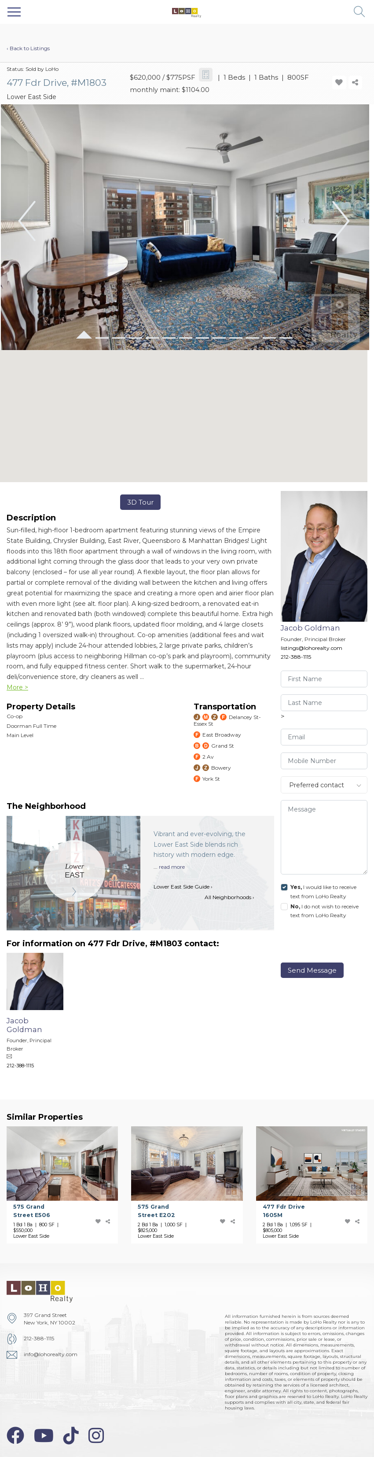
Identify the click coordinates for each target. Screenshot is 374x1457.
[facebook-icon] (15, 1435)
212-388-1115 (296, 656)
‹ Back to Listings (28, 48)
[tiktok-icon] (71, 1435)
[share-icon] (355, 83)
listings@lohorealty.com (311, 648)
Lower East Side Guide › (183, 886)
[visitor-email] (324, 737)
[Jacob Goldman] (42, 1015)
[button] (359, 12)
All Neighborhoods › (229, 897)
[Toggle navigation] (14, 12)
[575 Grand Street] (69, 1184)
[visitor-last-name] (324, 702)
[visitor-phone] (324, 760)
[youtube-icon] (44, 1435)
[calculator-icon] (206, 74)
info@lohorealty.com (50, 1354)
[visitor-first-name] (324, 679)
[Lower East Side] (74, 871)
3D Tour (140, 502)
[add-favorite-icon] (339, 83)
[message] (324, 837)
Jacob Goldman (310, 627)
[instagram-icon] (96, 1435)
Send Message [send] (312, 970)
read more (172, 866)
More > (17, 687)
